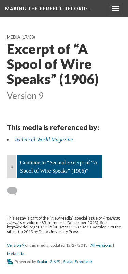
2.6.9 (54, 261)
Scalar (42, 261)
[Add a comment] (15, 191)
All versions (101, 245)
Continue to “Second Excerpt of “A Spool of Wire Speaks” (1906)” (59, 167)
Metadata (15, 253)
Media (13, 37)
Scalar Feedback (78, 261)
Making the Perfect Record (48, 8)
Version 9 (15, 245)
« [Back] (11, 167)
